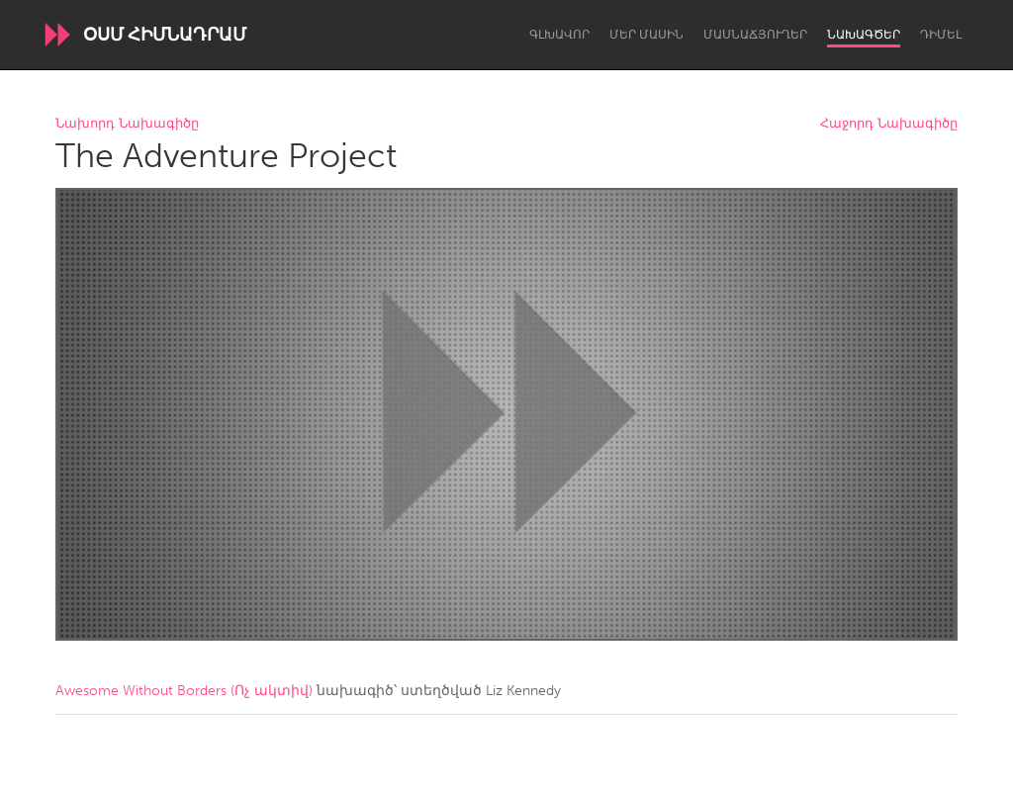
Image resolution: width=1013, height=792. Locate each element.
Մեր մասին (646, 35)
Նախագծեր (863, 35)
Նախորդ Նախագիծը (127, 124)
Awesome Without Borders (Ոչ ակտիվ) (184, 690)
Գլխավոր (559, 35)
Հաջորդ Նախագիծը (889, 124)
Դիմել (941, 35)
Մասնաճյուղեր (755, 35)
